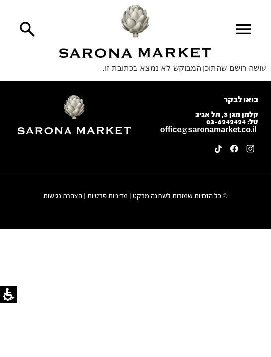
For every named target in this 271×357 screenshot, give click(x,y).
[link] (135, 31)
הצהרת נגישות (62, 196)
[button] (243, 29)
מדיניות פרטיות (107, 196)
